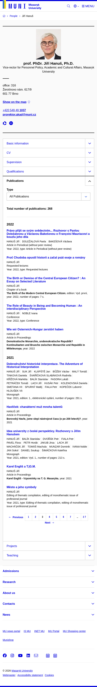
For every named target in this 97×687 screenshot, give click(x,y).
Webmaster (9, 675)
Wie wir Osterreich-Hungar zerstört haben (35, 329)
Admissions (11, 571)
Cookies (49, 675)
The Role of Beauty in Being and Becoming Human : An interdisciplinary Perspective (44, 307)
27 (84, 516)
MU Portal (53, 631)
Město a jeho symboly (21, 487)
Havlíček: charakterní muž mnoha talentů (34, 406)
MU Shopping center (74, 631)
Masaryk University (22, 670)
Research (9, 582)
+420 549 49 (14, 110)
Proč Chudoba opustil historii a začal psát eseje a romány (46, 257)
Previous (16, 517)
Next (49, 522)
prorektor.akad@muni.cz (19, 114)
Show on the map (16, 102)
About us (9, 592)
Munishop (8, 639)
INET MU (39, 631)
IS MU (27, 631)
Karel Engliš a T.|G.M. (21, 466)
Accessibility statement (30, 675)
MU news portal (11, 631)
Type (10, 189)
